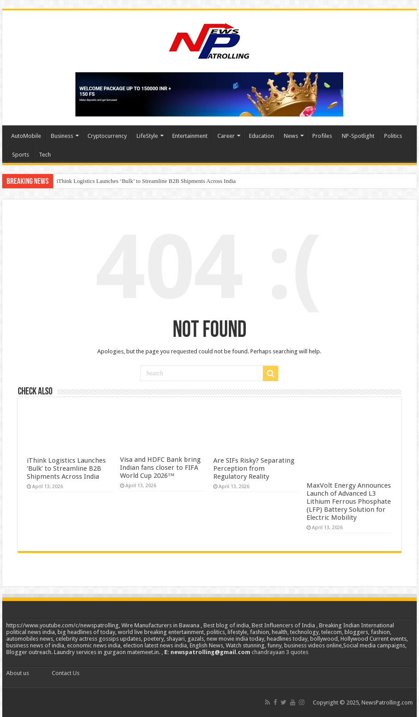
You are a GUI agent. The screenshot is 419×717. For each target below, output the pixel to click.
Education (261, 136)
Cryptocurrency (107, 136)
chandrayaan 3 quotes (280, 652)
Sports (20, 154)
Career (226, 136)
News (291, 136)
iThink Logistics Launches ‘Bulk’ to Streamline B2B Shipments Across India (146, 181)
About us (17, 673)
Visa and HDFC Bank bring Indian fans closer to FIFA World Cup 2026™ (160, 468)
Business (62, 136)
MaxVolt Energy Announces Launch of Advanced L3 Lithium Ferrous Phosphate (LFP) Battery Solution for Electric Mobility (349, 501)
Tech (45, 154)
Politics (393, 136)
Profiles (322, 136)
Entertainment (189, 136)
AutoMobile (26, 136)
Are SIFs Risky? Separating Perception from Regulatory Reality (254, 468)
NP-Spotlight (358, 136)
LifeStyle (147, 136)
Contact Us (65, 673)
